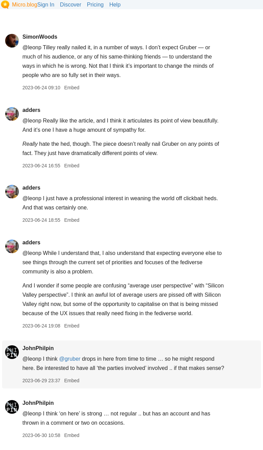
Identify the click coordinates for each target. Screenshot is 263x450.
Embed (71, 87)
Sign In (45, 5)
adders (31, 110)
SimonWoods (39, 37)
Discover (70, 5)
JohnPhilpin (38, 348)
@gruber (69, 359)
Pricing (95, 5)
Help (115, 5)
